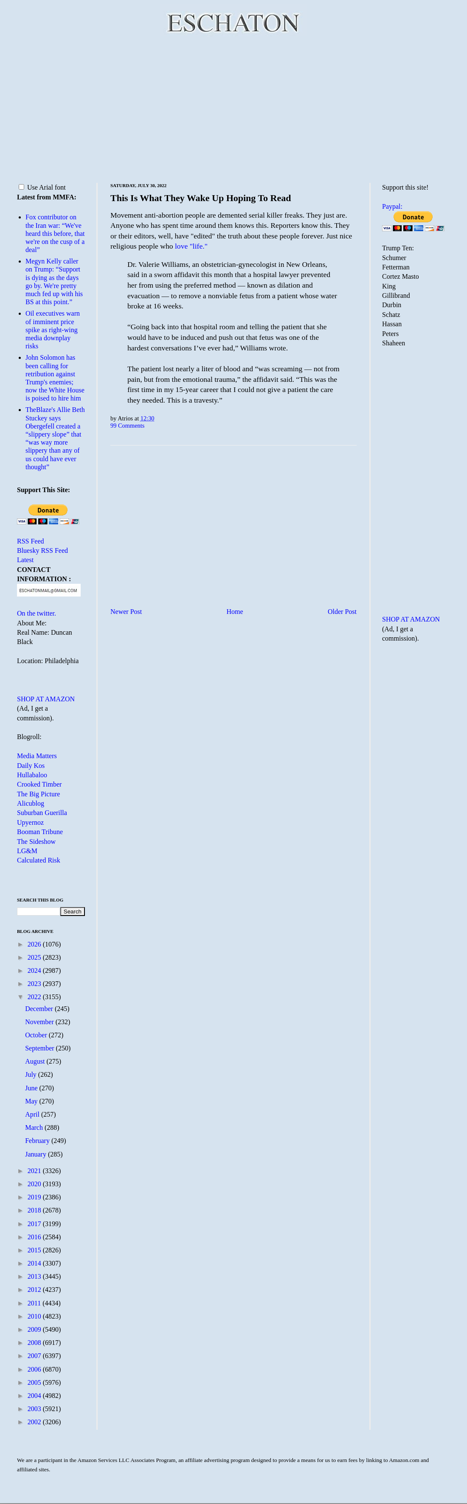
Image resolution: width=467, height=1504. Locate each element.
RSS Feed (30, 541)
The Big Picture (38, 794)
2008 (35, 1342)
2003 (35, 1408)
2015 (35, 1250)
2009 (35, 1329)
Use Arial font (42, 187)
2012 (35, 1289)
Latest (25, 559)
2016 (35, 1237)
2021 (35, 1170)
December (40, 1008)
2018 (35, 1210)
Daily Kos (31, 765)
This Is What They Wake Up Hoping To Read (200, 198)
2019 (35, 1197)
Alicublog (30, 803)
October (37, 1035)
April (33, 1114)
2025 (35, 957)
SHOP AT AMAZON (46, 699)
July (31, 1074)
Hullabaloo (32, 775)
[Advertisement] (233, 108)
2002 (35, 1422)
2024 (35, 970)
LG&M (27, 850)
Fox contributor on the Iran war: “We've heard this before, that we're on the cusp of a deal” (55, 233)
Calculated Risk (38, 860)
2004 (35, 1395)
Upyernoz (30, 822)
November (40, 1021)
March (35, 1127)
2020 (35, 1184)
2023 (35, 983)
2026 (35, 944)
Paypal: (392, 206)
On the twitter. (36, 613)
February (38, 1140)
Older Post (342, 611)
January (36, 1154)
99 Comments (127, 425)
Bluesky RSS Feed (42, 550)
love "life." (191, 246)
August (35, 1061)
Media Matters (37, 755)
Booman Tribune (40, 831)
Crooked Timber (39, 784)
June (32, 1088)
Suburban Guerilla (42, 812)
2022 (35, 996)
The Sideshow (36, 841)
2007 (35, 1355)
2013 (35, 1276)
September (40, 1048)
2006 (35, 1369)
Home (235, 611)
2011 (35, 1303)
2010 (35, 1316)
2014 (35, 1263)
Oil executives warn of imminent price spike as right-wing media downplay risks (52, 330)
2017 (35, 1223)
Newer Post (126, 611)
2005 (35, 1382)
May (32, 1101)
